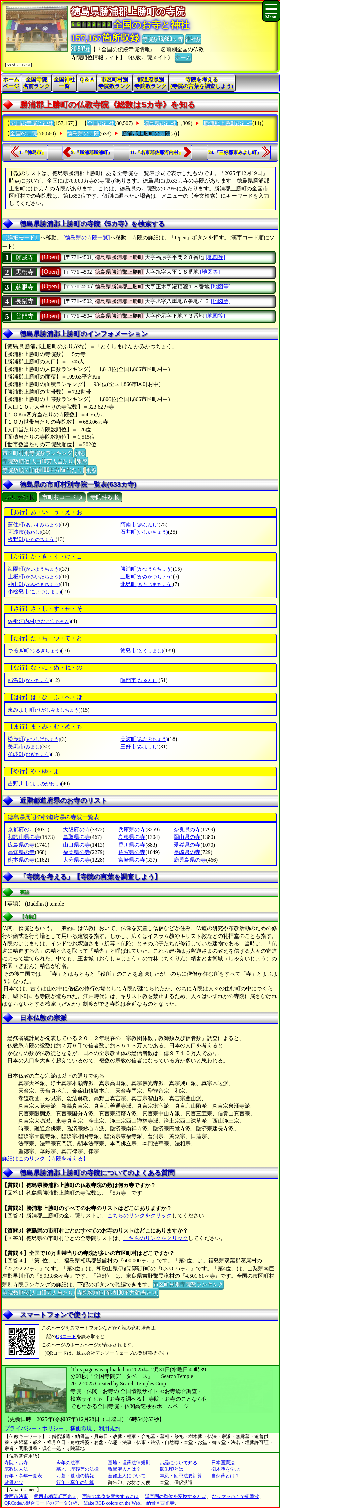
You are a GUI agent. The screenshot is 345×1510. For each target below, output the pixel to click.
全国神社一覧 (64, 83)
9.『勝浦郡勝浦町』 (92, 152)
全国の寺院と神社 (31, 123)
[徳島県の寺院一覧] (86, 237)
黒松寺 (24, 272)
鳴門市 (139, 680)
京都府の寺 (21, 829)
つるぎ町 (34, 650)
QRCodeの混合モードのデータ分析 (40, 1503)
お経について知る (178, 1462)
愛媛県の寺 (187, 845)
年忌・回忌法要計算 (181, 1475)
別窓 (79, 453)
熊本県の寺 (21, 860)
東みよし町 (44, 710)
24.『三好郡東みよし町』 (234, 152)
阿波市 (24, 532)
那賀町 (29, 680)
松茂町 (34, 739)
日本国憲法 (223, 1462)
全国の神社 (100, 123)
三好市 (139, 746)
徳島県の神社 (160, 123)
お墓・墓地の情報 (75, 1475)
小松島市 (34, 591)
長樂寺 (24, 301)
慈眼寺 (24, 287)
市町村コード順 (62, 497)
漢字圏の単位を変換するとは (175, 1496)
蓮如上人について (127, 1475)
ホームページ (11, 83)
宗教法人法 (16, 1469)
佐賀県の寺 (131, 852)
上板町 (34, 576)
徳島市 (141, 650)
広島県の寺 (21, 845)
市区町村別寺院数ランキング (37, 453)
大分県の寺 (76, 860)
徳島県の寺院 (83, 133)
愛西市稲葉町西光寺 (55, 1496)
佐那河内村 (39, 621)
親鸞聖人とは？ (124, 1469)
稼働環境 (81, 1428)
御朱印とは (171, 1469)
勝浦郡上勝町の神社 (227, 123)
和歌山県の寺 (24, 837)
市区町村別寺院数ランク (114, 83)
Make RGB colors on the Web (112, 1503)
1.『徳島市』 (32, 152)
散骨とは (13, 1482)
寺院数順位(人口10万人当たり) (38, 461)
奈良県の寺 (187, 829)
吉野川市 (34, 783)
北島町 (146, 584)
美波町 (144, 739)
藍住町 (34, 524)
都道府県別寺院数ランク (150, 83)
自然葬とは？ (225, 1475)
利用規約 (109, 1428)
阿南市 (139, 524)
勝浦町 (146, 569)
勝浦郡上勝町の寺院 (146, 133)
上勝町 (146, 576)
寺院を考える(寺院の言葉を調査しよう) (201, 83)
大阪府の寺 (76, 829)
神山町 (34, 584)
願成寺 (24, 257)
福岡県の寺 (76, 852)
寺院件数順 (104, 497)
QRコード (66, 1336)
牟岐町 (29, 754)
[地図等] (215, 257)
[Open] (50, 257)
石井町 (144, 532)
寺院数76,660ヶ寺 (162, 39)
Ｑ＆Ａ (87, 80)
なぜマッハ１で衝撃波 (235, 1496)
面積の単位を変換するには (110, 1496)
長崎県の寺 (187, 852)
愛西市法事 (16, 1496)
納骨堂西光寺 (160, 1503)
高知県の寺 (21, 852)
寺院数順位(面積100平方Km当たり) (43, 470)
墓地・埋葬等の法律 (77, 1469)
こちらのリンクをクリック (139, 1215)
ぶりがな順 (19, 497)
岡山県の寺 (187, 837)
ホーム (183, 57)
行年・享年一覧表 (23, 1475)
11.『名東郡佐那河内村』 (156, 152)
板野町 (31, 539)
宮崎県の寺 (131, 860)
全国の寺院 (23, 133)
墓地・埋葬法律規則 (129, 1462)
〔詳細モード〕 (21, 237)
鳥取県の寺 (76, 837)
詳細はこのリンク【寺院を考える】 (45, 1158)
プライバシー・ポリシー (34, 1428)
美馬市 (24, 746)
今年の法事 (68, 1462)
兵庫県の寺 (131, 829)
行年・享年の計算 (75, 1482)
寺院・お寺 (16, 1462)
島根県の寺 (131, 837)
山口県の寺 (76, 845)
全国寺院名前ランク (36, 83)
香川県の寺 (131, 845)
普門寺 (24, 316)
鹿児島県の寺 (190, 860)
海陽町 (34, 569)
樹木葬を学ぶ (225, 1469)
